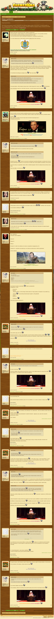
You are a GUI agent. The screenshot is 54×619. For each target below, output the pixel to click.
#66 (51, 212)
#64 (51, 185)
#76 (51, 465)
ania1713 (4, 65)
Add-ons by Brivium (41, 617)
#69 (51, 317)
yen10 (15, 268)
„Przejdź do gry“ (22, 27)
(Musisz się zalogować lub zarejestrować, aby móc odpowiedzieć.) (43, 610)
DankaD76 (4, 211)
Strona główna (5, 11)
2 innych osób (23, 138)
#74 (51, 422)
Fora (11, 12)
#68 (51, 266)
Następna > (23, 29)
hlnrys (4, 241)
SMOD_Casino (5, 119)
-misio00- (24, 20)
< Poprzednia (8, 29)
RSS (52, 615)
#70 (51, 342)
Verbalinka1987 (5, 198)
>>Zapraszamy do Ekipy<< (32, 133)
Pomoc (46, 615)
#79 (51, 570)
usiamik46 (15, 138)
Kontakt (44, 615)
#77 (51, 522)
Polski (2, 615)
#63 (51, 136)
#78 (51, 555)
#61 (51, 52)
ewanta (4, 403)
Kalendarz (16, 11)
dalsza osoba (23, 229)
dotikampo (11, 107)
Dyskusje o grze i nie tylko (11, 20)
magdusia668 (12, 138)
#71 (51, 357)
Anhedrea (4, 39)
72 (20, 29)
